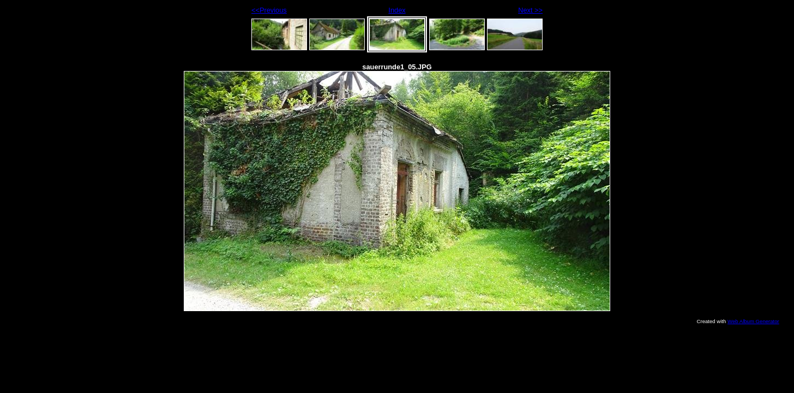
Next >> (530, 10)
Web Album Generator (753, 321)
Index (396, 10)
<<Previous (269, 10)
